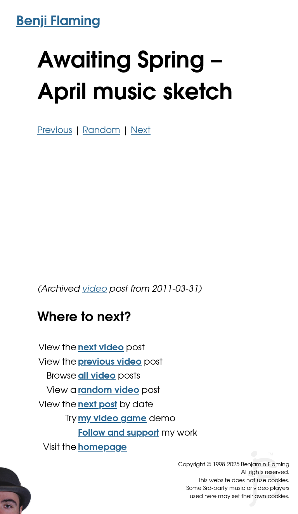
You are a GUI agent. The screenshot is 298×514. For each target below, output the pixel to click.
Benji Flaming (58, 22)
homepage (102, 447)
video (94, 289)
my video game (112, 419)
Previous (54, 130)
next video (101, 348)
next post (97, 405)
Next (141, 130)
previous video (110, 362)
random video (108, 390)
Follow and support (118, 433)
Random (101, 130)
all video (97, 376)
